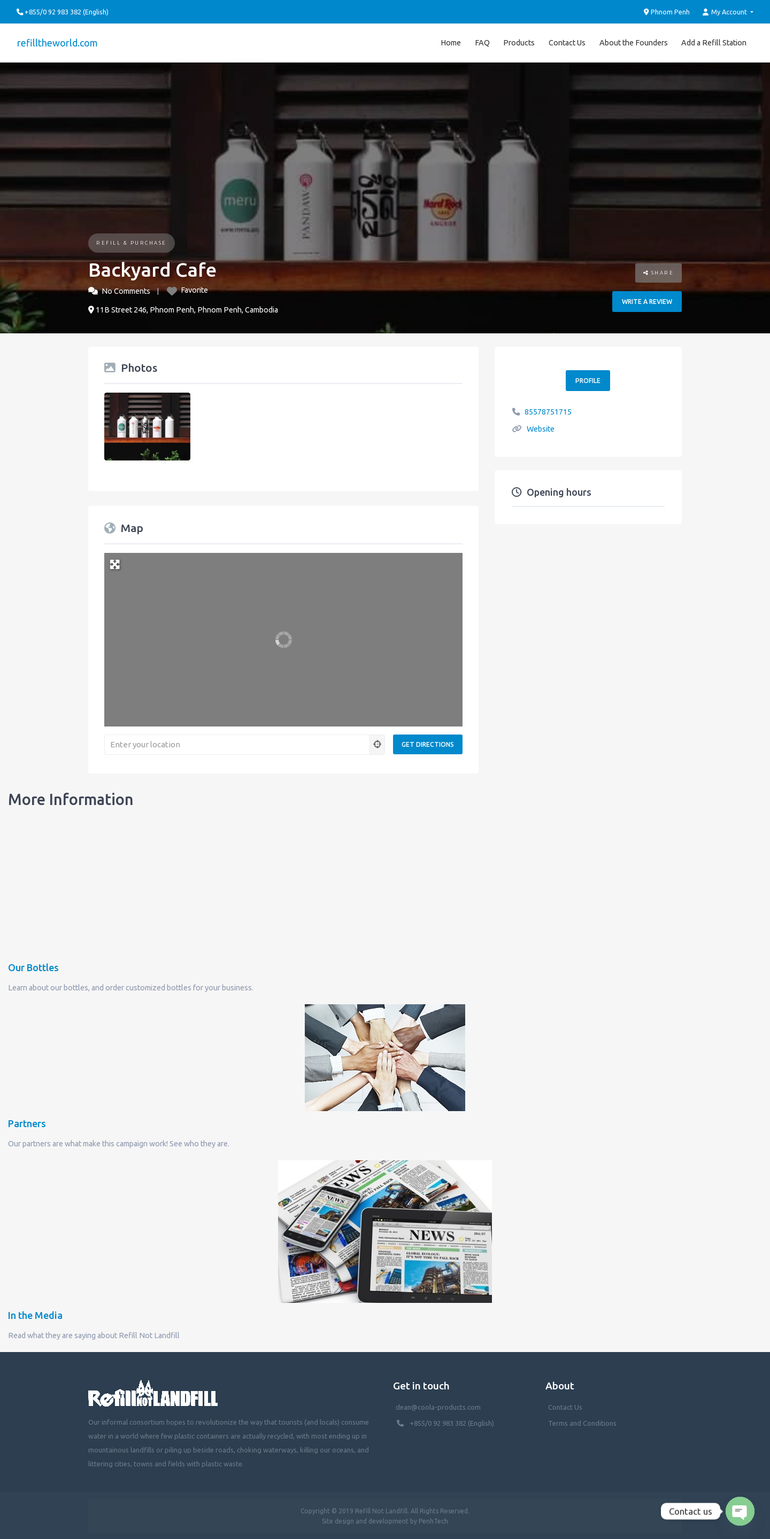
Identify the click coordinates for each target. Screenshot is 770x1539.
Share (658, 272)
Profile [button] (587, 379)
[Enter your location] (237, 743)
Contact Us (567, 42)
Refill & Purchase (131, 242)
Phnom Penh (667, 11)
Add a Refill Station (713, 42)
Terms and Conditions (582, 1422)
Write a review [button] (647, 300)
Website (541, 428)
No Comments (126, 290)
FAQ (482, 42)
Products (519, 42)
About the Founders (633, 42)
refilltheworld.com (57, 42)
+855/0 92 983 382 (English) (452, 1422)
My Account (726, 12)
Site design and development (365, 1520)
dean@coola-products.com (439, 1406)
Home (451, 42)
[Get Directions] (428, 743)
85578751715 (548, 411)
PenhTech (433, 1520)
